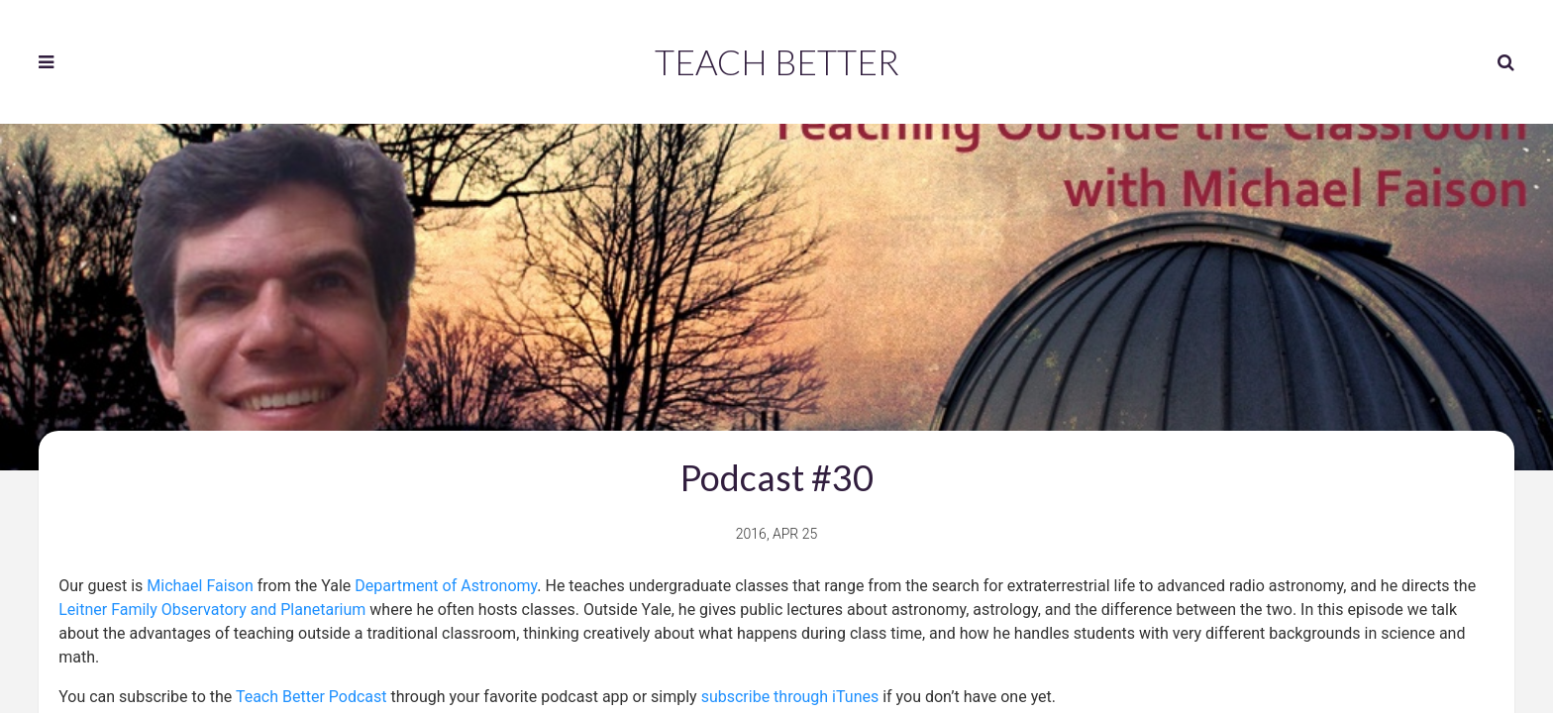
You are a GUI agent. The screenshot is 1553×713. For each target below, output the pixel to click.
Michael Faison (200, 585)
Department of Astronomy (446, 585)
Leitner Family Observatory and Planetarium (211, 609)
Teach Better (777, 61)
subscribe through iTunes (790, 696)
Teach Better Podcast (311, 696)
